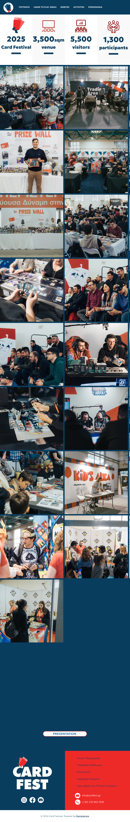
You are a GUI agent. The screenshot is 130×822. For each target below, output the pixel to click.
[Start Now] (16, 53)
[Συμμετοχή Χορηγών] (98, 779)
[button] (127, 7)
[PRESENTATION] (65, 733)
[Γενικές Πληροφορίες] (98, 758)
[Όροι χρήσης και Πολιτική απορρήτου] (98, 785)
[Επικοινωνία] (98, 772)
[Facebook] (32, 800)
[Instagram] (24, 800)
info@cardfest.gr (91, 795)
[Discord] (41, 800)
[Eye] (8, 7)
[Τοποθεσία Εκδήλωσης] (98, 765)
